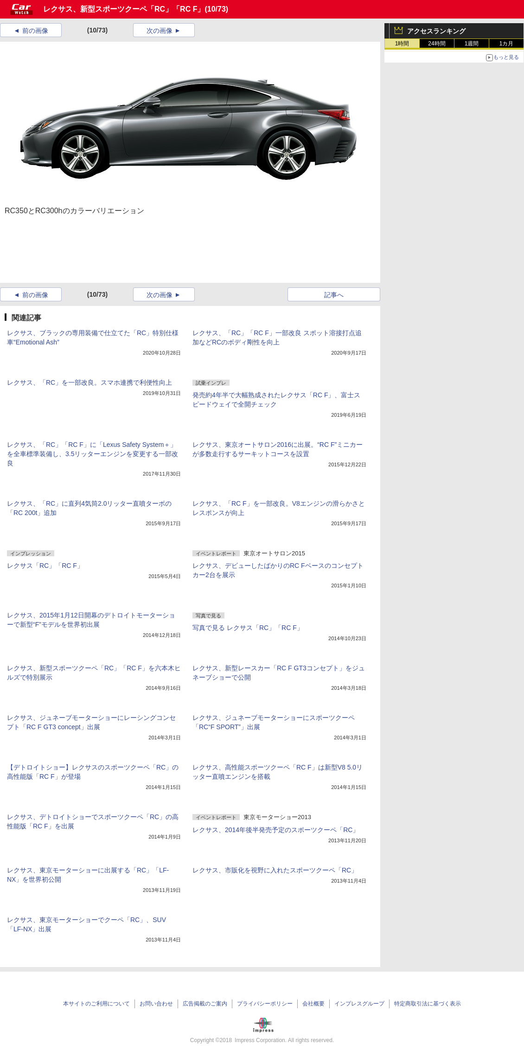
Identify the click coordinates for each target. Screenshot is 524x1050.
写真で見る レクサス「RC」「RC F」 (247, 627)
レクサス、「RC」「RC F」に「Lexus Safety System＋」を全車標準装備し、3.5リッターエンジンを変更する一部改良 (92, 454)
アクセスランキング (436, 31)
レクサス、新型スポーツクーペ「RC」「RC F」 (123, 9)
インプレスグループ (359, 1003)
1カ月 (506, 43)
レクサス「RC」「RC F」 (45, 565)
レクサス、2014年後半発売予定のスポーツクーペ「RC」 (275, 830)
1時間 (402, 43)
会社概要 (313, 1003)
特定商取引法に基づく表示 (427, 1003)
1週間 (472, 43)
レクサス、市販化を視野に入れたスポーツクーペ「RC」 (275, 870)
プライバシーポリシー (265, 1003)
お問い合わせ (156, 1003)
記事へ (334, 295)
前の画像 (35, 30)
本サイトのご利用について (96, 1003)
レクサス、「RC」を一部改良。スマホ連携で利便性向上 (89, 382)
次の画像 (160, 30)
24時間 (436, 43)
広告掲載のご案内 (205, 1003)
